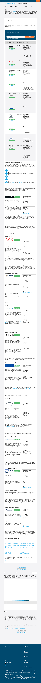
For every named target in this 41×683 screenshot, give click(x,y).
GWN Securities (8, 552)
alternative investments (10, 426)
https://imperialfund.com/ (26, 381)
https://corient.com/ (26, 213)
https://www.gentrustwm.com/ (27, 418)
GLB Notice (25, 666)
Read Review (11, 49)
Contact (6, 648)
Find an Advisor (11, 48)
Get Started (29, 36)
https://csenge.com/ (26, 350)
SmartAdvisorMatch (26, 656)
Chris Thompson (10, 9)
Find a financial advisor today (10, 560)
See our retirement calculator (21, 567)
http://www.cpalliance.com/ (27, 487)
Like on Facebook (8, 662)
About (24, 648)
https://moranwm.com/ (26, 526)
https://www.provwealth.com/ (27, 456)
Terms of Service (26, 662)
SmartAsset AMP (26, 652)
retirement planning (27, 388)
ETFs (16, 329)
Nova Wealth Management (25, 553)
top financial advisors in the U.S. (12, 214)
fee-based (20, 182)
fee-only (13, 182)
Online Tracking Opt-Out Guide (28, 667)
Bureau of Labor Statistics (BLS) (10, 628)
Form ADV (19, 516)
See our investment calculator (21, 569)
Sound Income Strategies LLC (10, 554)
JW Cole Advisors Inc (9, 553)
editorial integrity (14, 11)
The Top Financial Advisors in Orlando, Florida (13, 547)
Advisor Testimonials (26, 653)
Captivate (25, 651)
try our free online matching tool (27, 28)
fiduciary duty (11, 418)
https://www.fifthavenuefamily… (27, 292)
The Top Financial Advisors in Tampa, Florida (27, 547)
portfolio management (14, 388)
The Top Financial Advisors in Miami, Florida (27, 545)
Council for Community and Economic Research (19, 628)
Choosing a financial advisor (21, 565)
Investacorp (22, 552)
